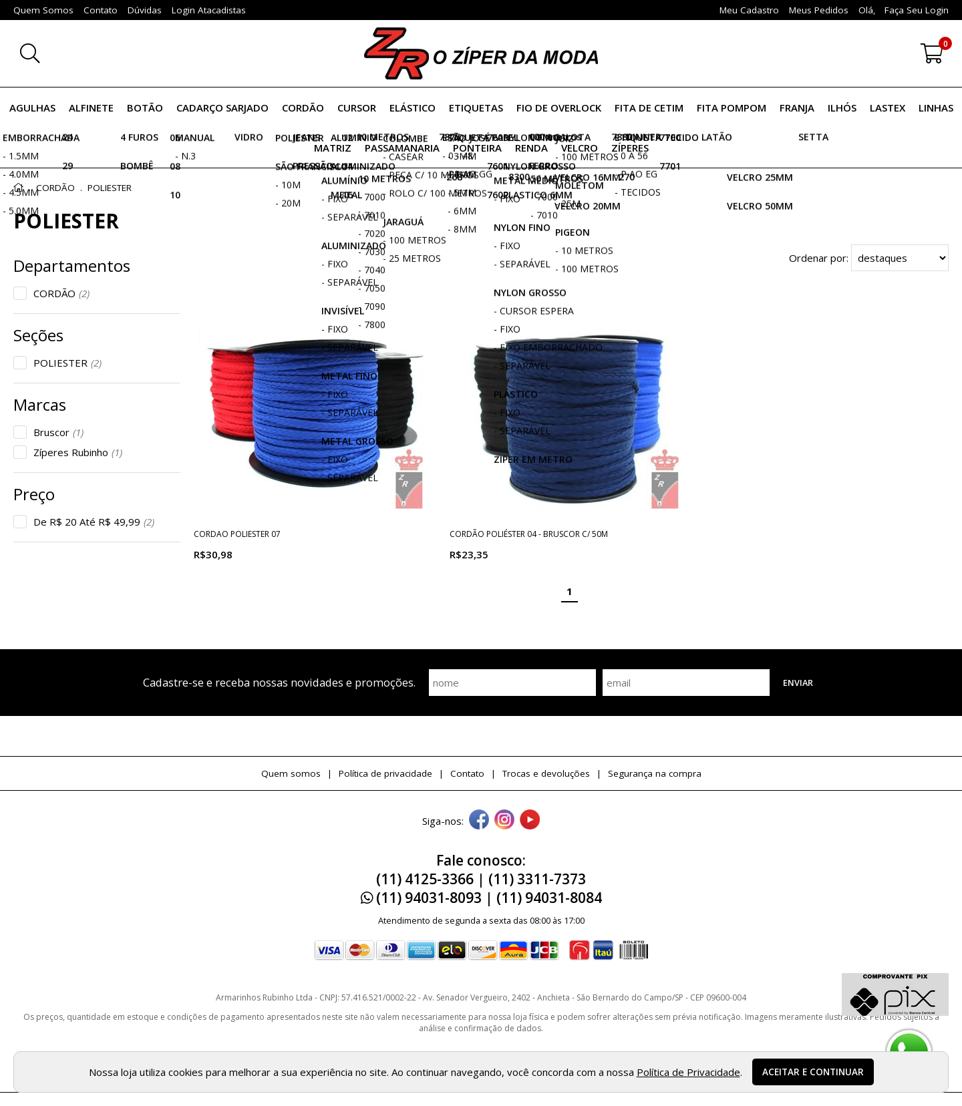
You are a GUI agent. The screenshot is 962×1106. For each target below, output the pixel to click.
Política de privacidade (385, 773)
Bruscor (58, 432)
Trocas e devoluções (546, 773)
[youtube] (530, 820)
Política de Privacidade (688, 1072)
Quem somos (291, 773)
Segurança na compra (654, 773)
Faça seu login (917, 10)
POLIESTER (67, 362)
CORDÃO (61, 293)
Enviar (798, 683)
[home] (481, 53)
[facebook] (479, 820)
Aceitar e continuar (813, 1072)
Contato (467, 773)
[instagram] (504, 820)
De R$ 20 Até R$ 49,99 (93, 521)
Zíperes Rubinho (77, 452)
